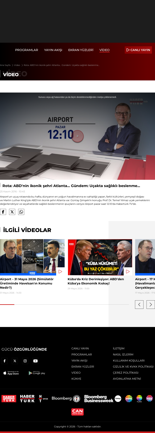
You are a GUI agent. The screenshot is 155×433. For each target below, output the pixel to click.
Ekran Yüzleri (80, 50)
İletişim (118, 348)
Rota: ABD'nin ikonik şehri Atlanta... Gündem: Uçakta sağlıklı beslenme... (62, 65)
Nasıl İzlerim (123, 354)
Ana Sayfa (7, 65)
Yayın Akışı (53, 50)
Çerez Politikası (125, 372)
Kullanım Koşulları (129, 360)
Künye (76, 378)
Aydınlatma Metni (127, 378)
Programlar (26, 50)
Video (104, 50)
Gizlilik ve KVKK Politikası (133, 366)
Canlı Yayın (80, 348)
